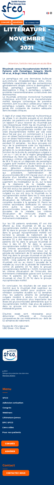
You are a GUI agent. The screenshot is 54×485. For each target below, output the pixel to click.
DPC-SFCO (7, 422)
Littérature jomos (12, 417)
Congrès (7, 407)
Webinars (7, 412)
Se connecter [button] (32, 22)
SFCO (5, 398)
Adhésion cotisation (13, 403)
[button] (50, 7)
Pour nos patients (11, 432)
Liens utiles (8, 427)
